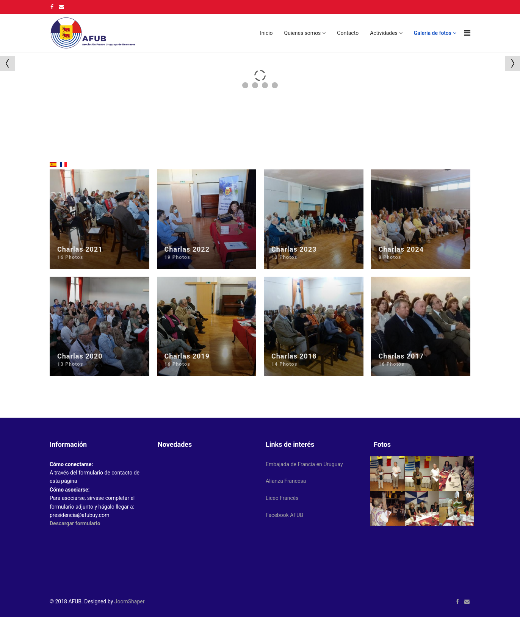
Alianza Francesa (286, 481)
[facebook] (51, 7)
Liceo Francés (282, 498)
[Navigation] (467, 33)
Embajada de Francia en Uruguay (304, 464)
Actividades (384, 33)
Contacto (348, 33)
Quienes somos (302, 33)
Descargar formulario (75, 523)
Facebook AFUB (284, 515)
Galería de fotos (432, 33)
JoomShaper (129, 601)
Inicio (266, 33)
